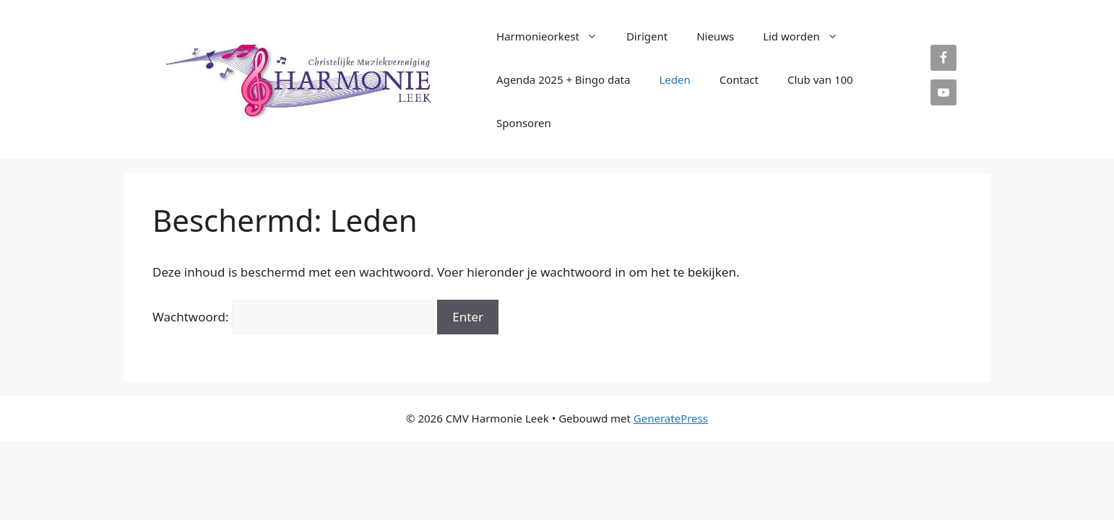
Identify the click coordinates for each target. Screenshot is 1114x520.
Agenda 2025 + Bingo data (563, 79)
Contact (739, 79)
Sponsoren (523, 123)
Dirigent (647, 36)
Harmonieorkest (554, 36)
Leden (674, 79)
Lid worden (807, 36)
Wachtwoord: (293, 316)
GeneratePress (671, 418)
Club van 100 (820, 79)
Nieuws (715, 36)
